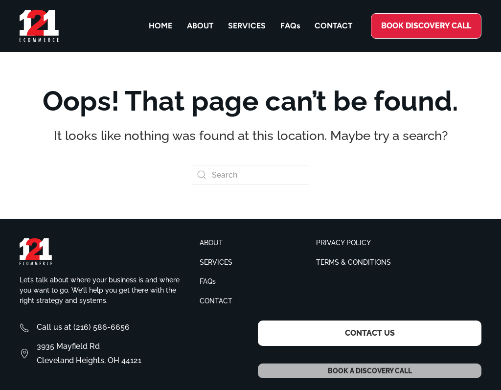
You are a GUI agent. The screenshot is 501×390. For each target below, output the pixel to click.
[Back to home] (39, 26)
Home (160, 25)
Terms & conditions (353, 262)
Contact (333, 25)
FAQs (290, 25)
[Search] (250, 174)
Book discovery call (426, 25)
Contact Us (370, 333)
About (200, 25)
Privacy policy (343, 243)
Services (247, 25)
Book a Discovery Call (370, 378)
